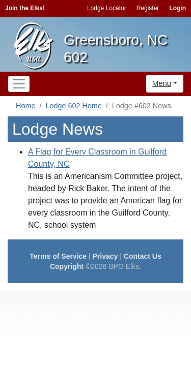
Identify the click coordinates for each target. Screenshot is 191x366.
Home (25, 106)
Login (177, 8)
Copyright (67, 266)
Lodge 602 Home (73, 106)
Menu (162, 83)
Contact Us (142, 256)
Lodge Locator (106, 8)
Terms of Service (58, 256)
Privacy (105, 256)
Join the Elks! (25, 8)
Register (148, 8)
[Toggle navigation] (19, 84)
